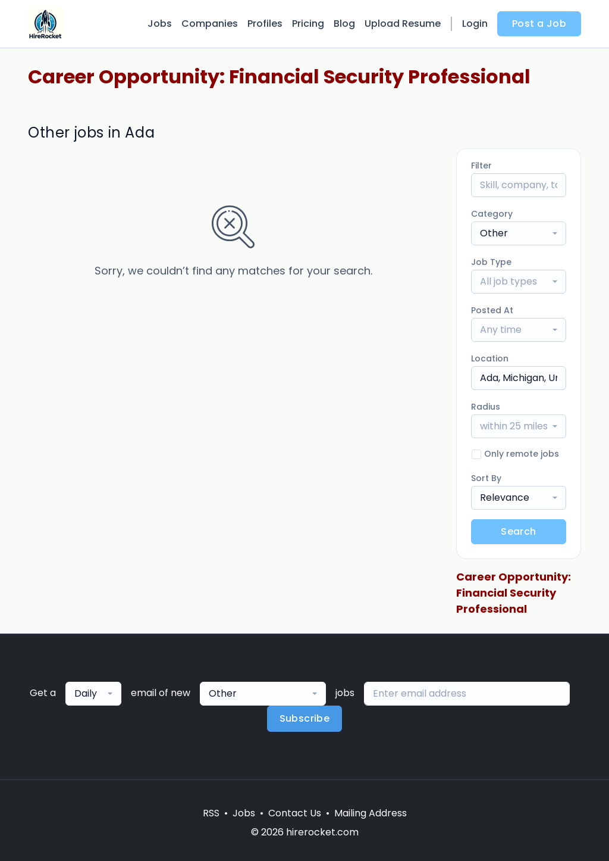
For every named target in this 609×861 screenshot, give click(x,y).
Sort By (486, 478)
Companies (209, 23)
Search (518, 531)
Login (475, 23)
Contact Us (294, 813)
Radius (485, 407)
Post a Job (539, 23)
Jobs (159, 23)
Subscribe (305, 718)
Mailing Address (370, 813)
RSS (211, 813)
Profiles (264, 23)
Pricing (308, 23)
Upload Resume (403, 23)
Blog (344, 23)
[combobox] (518, 233)
